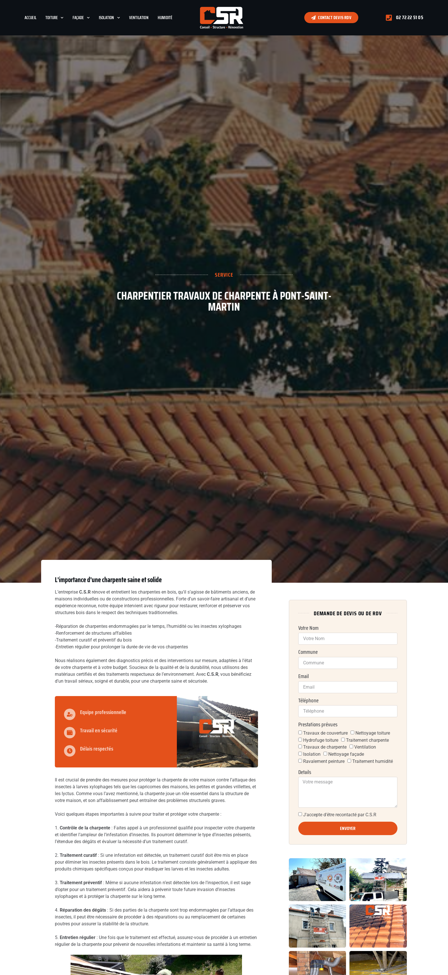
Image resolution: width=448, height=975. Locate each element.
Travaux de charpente (325, 747)
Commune (308, 652)
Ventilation (139, 18)
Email (303, 676)
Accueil (30, 18)
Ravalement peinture (324, 761)
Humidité (165, 18)
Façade (81, 17)
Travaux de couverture (325, 733)
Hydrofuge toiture (320, 740)
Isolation (109, 17)
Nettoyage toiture (372, 733)
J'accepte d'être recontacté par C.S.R (339, 814)
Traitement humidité (372, 761)
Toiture (54, 17)
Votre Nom (308, 628)
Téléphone (308, 701)
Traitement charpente (367, 740)
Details (304, 772)
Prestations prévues (317, 725)
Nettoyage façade (346, 754)
